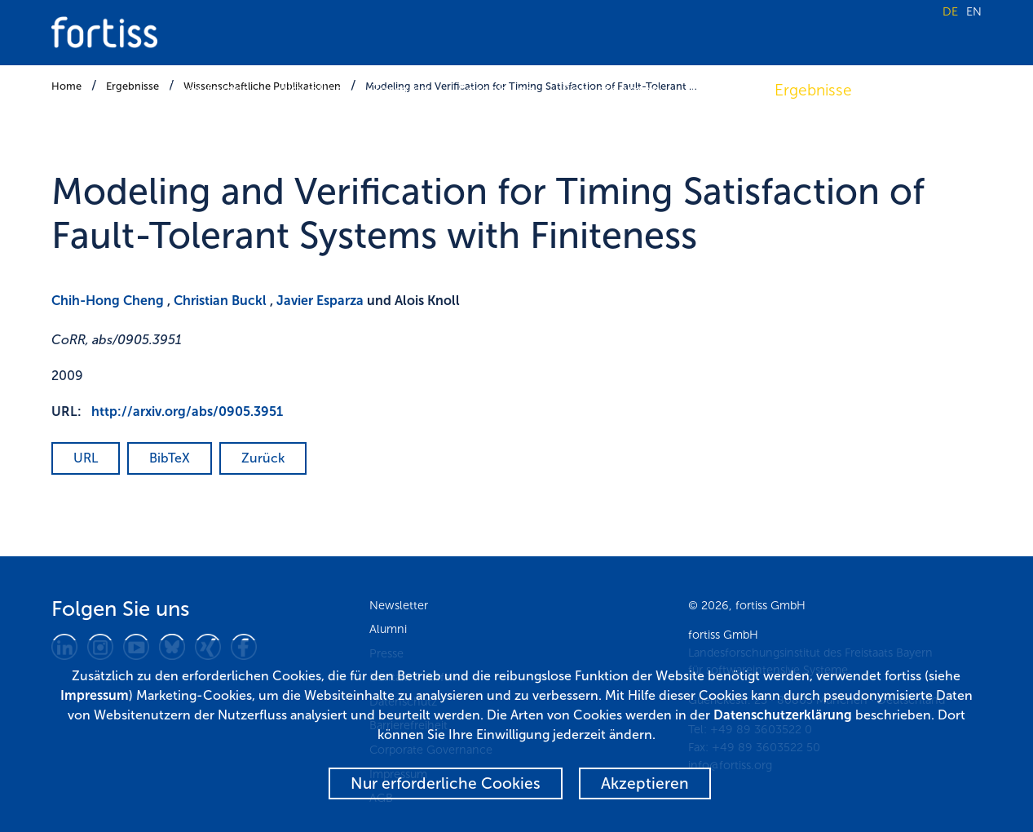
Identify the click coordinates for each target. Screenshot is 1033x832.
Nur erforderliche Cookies (446, 783)
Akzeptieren (645, 783)
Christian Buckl (220, 300)
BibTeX (169, 458)
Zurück (263, 458)
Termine (401, 90)
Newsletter (398, 605)
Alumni (388, 629)
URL (85, 458)
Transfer (717, 90)
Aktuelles (310, 90)
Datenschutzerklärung (782, 715)
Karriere (909, 90)
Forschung (496, 90)
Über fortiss (208, 90)
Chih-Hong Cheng (107, 300)
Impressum (94, 695)
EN (974, 11)
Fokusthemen (611, 90)
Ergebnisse (813, 90)
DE (950, 11)
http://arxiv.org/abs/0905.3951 (187, 411)
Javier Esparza (320, 300)
